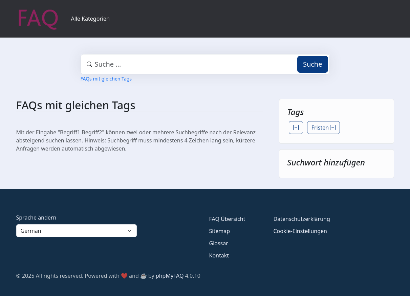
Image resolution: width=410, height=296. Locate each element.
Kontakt (219, 255)
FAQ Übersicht (227, 219)
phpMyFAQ (170, 275)
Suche (312, 64)
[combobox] (205, 64)
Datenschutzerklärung (302, 219)
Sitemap (219, 231)
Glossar (218, 243)
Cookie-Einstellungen (300, 231)
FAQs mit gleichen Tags (106, 78)
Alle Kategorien (90, 18)
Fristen (323, 127)
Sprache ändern (36, 217)
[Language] (76, 230)
